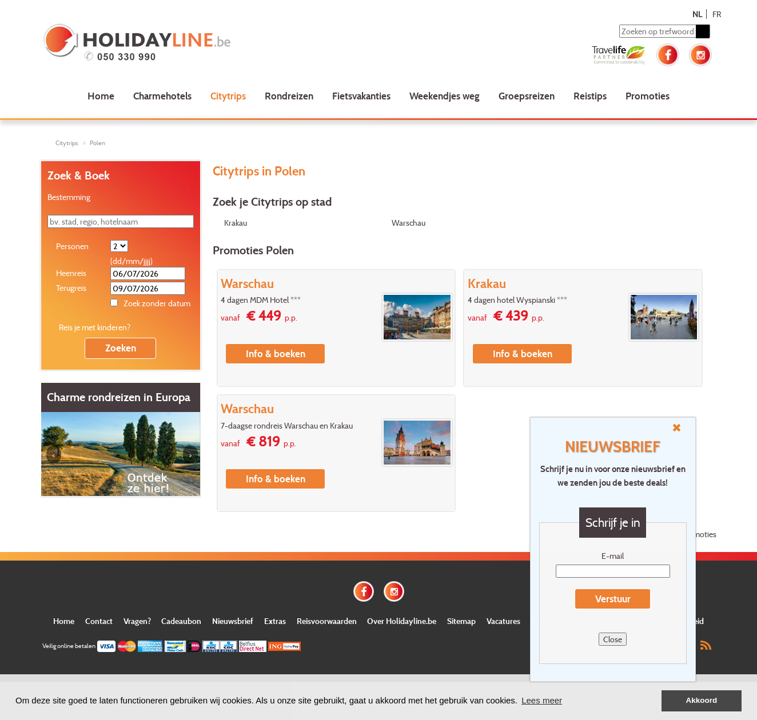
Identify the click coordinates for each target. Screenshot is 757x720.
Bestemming (68, 197)
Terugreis (71, 288)
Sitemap (461, 621)
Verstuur (613, 599)
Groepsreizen (527, 96)
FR (716, 14)
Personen (72, 246)
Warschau (408, 222)
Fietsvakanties (361, 96)
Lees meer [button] (541, 700)
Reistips (590, 96)
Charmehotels (162, 96)
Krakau (235, 222)
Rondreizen (289, 96)
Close (612, 639)
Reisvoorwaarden (327, 621)
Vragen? (137, 621)
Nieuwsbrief (232, 621)
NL (697, 14)
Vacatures (503, 621)
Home (100, 96)
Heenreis (71, 273)
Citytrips (228, 96)
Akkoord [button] (702, 700)
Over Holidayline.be (401, 621)
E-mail (612, 556)
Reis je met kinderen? (94, 327)
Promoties (647, 96)
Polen (97, 143)
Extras (275, 621)
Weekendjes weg (444, 96)
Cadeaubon (181, 621)
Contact (99, 621)
